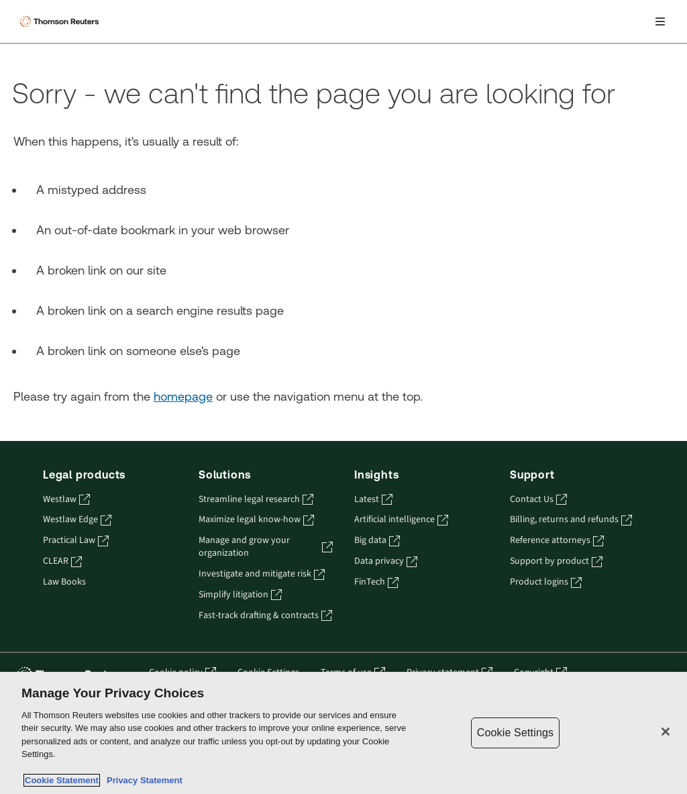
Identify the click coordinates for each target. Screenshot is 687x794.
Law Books (64, 582)
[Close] (665, 731)
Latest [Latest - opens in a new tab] (373, 499)
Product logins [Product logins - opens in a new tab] (546, 582)
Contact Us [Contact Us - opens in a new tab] (538, 499)
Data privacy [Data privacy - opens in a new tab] (385, 561)
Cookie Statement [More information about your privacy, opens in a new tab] (62, 780)
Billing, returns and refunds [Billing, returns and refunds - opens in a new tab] (571, 519)
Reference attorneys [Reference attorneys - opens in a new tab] (557, 540)
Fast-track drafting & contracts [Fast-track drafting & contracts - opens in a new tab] (265, 615)
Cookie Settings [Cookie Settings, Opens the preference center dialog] (515, 732)
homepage (183, 396)
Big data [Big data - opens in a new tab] (377, 540)
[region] (343, 733)
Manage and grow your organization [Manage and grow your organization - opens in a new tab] (266, 547)
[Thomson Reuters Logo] (61, 21)
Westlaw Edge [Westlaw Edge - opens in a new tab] (77, 519)
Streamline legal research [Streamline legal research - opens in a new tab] (256, 499)
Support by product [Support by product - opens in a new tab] (556, 561)
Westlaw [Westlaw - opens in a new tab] (66, 499)
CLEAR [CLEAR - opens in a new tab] (62, 561)
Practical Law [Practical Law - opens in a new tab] (76, 540)
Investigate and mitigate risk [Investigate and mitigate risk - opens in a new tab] (262, 574)
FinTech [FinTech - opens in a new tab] (376, 582)
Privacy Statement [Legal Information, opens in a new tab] (142, 780)
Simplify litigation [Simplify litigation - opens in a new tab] (240, 595)
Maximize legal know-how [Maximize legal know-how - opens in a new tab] (256, 519)
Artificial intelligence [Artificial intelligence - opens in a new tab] (401, 519)
